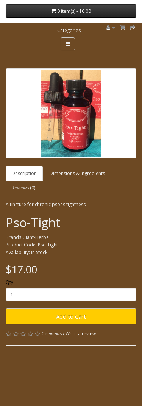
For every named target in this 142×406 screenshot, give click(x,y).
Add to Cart (71, 316)
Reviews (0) (23, 187)
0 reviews (52, 333)
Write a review (81, 333)
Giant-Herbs (35, 237)
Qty (9, 282)
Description (24, 173)
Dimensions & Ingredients (77, 173)
